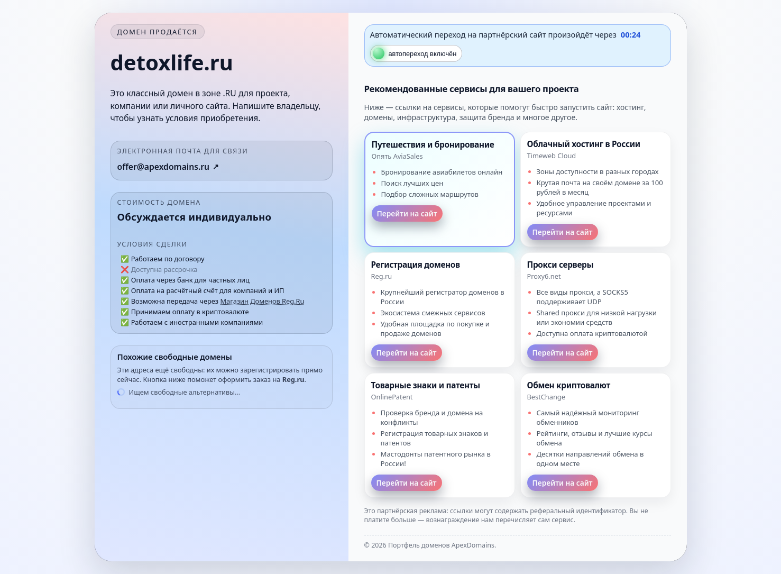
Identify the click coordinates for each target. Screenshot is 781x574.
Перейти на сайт (407, 213)
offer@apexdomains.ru (163, 166)
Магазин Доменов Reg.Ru (262, 301)
